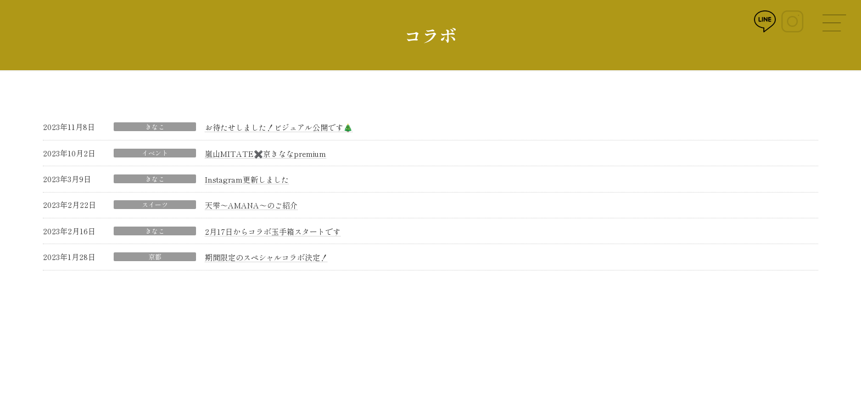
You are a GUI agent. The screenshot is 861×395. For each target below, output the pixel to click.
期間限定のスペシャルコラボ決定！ (266, 257)
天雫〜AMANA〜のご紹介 (251, 205)
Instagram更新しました (247, 179)
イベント (155, 153)
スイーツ (155, 204)
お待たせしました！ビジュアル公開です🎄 (279, 127)
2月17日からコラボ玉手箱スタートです (272, 231)
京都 (154, 256)
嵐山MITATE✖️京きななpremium (265, 153)
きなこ (155, 126)
